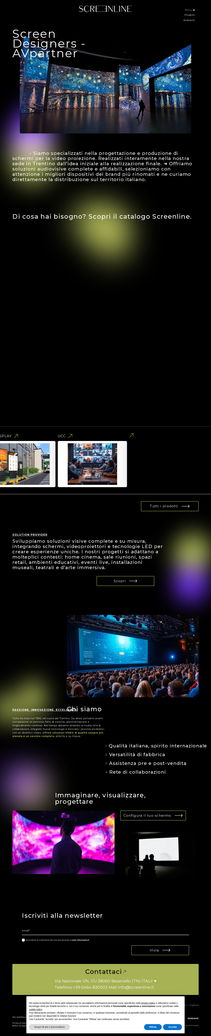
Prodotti (189, 15)
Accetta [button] (172, 1027)
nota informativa (80, 940)
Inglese (194, 1005)
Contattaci (105, 972)
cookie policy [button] (35, 1009)
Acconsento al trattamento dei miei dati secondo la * (58, 940)
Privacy (15, 1023)
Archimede (193, 1025)
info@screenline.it (136, 987)
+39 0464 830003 (90, 987)
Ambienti (189, 20)
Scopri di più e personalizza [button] (49, 1027)
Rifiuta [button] (153, 1027)
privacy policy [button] (148, 1003)
